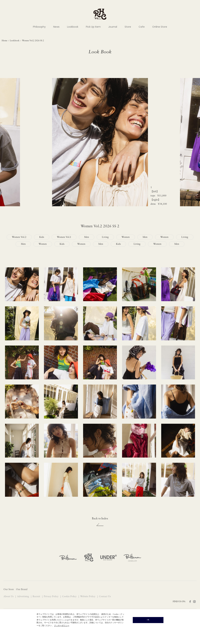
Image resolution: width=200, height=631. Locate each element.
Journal (112, 26)
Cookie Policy (69, 596)
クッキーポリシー (61, 626)
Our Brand (21, 589)
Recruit (37, 596)
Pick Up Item (93, 26)
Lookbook (72, 26)
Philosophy (39, 26)
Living (105, 237)
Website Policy (88, 596)
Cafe (142, 26)
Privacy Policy (51, 596)
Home (4, 41)
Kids (41, 237)
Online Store (159, 26)
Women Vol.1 (64, 237)
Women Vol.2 (19, 237)
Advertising (23, 596)
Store (128, 26)
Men (86, 237)
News (56, 26)
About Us (8, 596)
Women (126, 237)
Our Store (8, 589)
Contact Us (105, 596)
